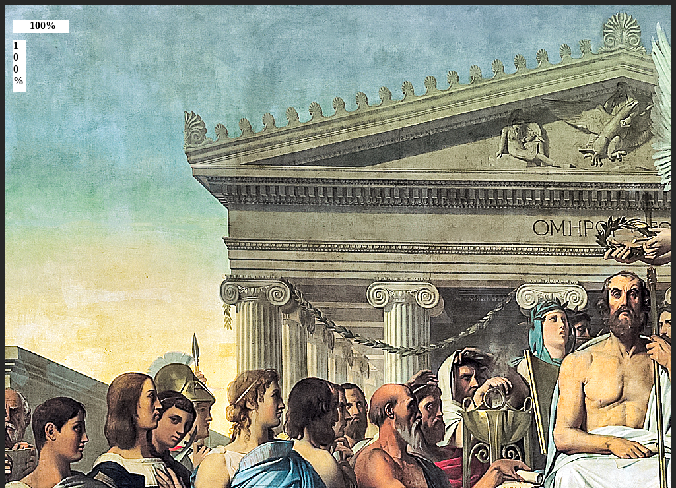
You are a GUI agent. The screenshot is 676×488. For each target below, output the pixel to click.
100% (43, 25)
